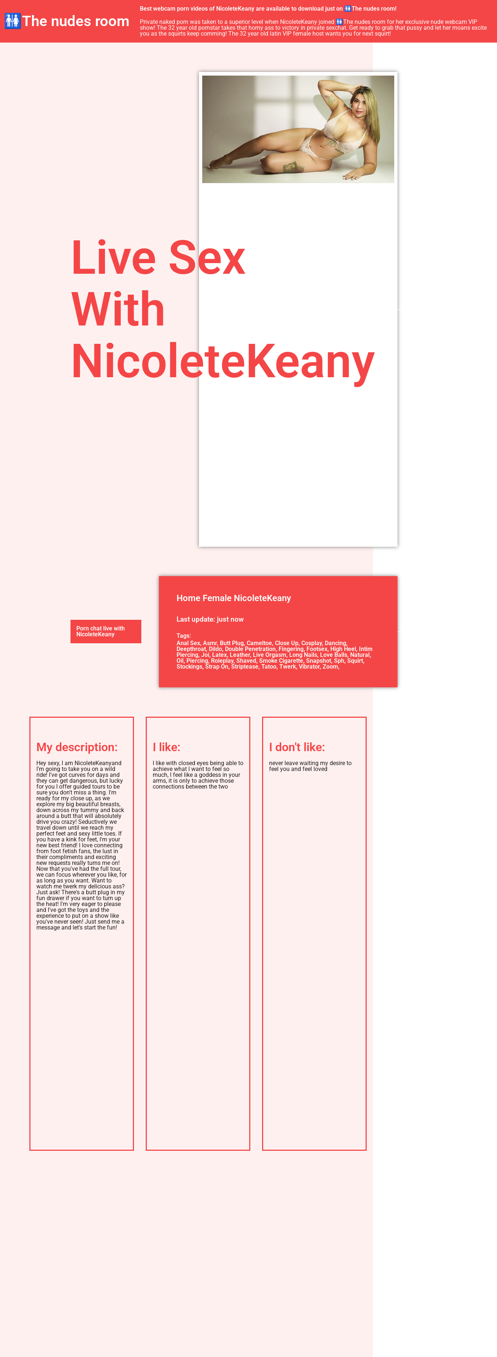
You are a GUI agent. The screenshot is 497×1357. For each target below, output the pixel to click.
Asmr (210, 643)
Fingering (291, 648)
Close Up (286, 643)
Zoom (330, 666)
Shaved (246, 660)
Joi (205, 654)
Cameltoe (259, 643)
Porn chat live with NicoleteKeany (100, 631)
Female (217, 598)
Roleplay (222, 660)
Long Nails (303, 654)
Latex (219, 654)
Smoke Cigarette (281, 660)
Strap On (216, 666)
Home (188, 598)
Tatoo (268, 666)
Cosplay (311, 643)
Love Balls (333, 654)
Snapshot (318, 660)
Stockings (189, 666)
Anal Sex (188, 643)
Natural (360, 654)
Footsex (316, 648)
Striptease (244, 666)
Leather (240, 654)
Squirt (355, 660)
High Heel (343, 648)
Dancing (335, 643)
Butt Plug (232, 643)
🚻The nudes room (67, 21)
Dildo (215, 648)
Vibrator (309, 666)
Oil (180, 660)
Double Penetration (250, 648)
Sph (339, 660)
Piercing (197, 660)
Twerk (287, 666)
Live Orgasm (269, 654)
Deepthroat (191, 648)
